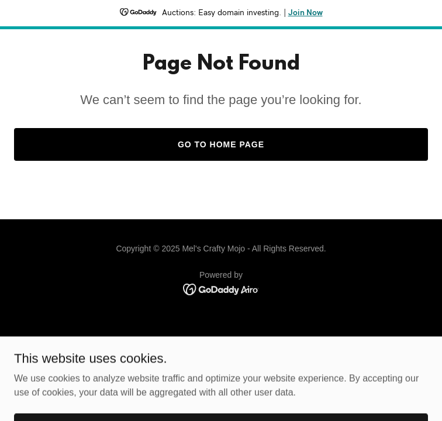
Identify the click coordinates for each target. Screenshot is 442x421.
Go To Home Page (221, 144)
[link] (221, 289)
